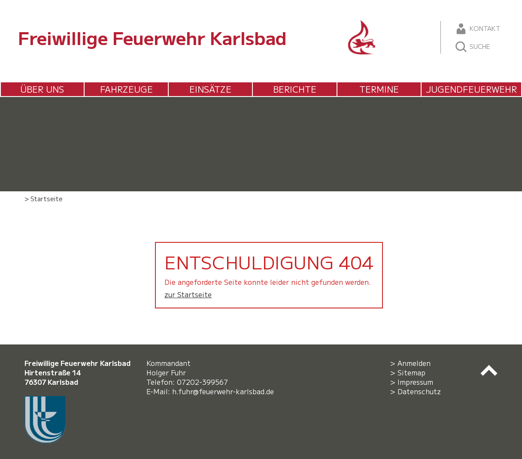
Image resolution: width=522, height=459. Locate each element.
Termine (379, 89)
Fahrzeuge (126, 89)
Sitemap (411, 372)
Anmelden (414, 363)
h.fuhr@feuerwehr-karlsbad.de (225, 391)
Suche (472, 46)
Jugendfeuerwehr (471, 89)
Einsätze (210, 89)
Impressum (415, 382)
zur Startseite (188, 294)
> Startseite (43, 198)
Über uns (42, 89)
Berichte (294, 89)
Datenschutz (419, 391)
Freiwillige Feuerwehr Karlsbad (152, 37)
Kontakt (478, 28)
